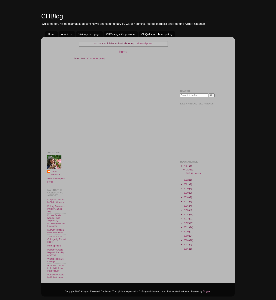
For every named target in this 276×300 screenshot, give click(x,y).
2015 (186, 210)
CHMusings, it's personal (120, 34)
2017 (186, 201)
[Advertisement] (57, 92)
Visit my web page (89, 34)
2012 (186, 223)
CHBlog (52, 16)
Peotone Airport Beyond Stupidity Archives (55, 252)
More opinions (54, 246)
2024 (186, 166)
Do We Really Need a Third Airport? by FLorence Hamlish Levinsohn (56, 220)
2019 (186, 193)
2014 (186, 214)
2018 (186, 197)
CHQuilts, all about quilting (156, 34)
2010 (186, 231)
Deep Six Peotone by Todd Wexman (56, 200)
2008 (186, 240)
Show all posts (144, 43)
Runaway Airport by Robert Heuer (55, 276)
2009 (186, 236)
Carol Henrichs (55, 173)
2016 (186, 206)
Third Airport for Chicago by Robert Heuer (56, 239)
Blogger (207, 291)
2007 (186, 244)
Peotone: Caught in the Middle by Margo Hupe (55, 268)
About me (67, 34)
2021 (186, 184)
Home (51, 34)
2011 (186, 227)
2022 (186, 180)
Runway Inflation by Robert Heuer (55, 231)
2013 (186, 218)
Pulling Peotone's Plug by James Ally (55, 209)
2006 (186, 249)
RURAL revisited (194, 173)
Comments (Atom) (96, 58)
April (189, 170)
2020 (186, 188)
